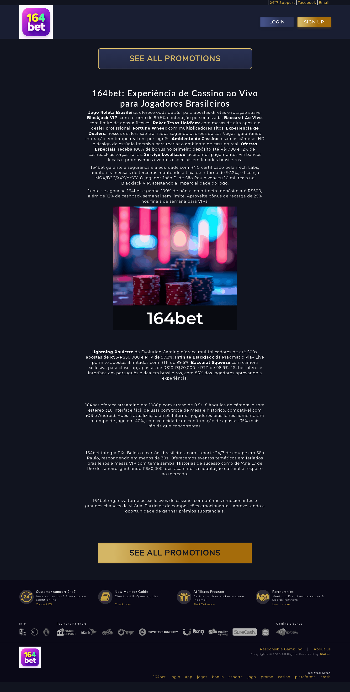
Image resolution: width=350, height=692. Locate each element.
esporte (235, 677)
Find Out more (204, 604)
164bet (325, 654)
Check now (123, 604)
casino (284, 677)
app (188, 677)
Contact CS (44, 604)
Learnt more (281, 604)
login (175, 677)
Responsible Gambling (281, 649)
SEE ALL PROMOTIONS (175, 58)
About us (322, 649)
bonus (218, 677)
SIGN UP (314, 22)
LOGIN (277, 22)
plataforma (305, 677)
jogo (252, 677)
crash (326, 677)
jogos (202, 677)
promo (267, 677)
